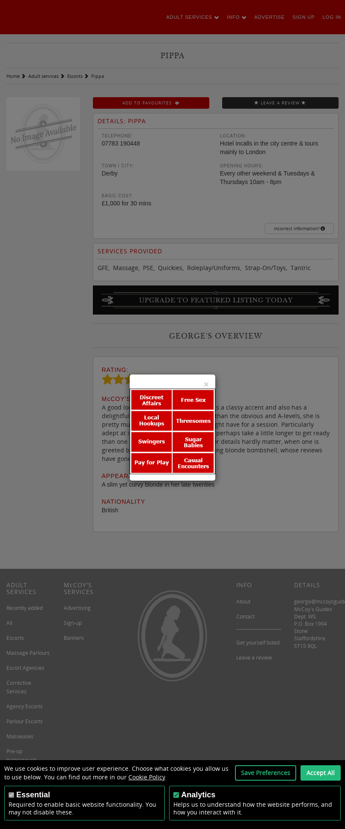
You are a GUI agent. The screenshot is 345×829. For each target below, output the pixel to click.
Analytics (198, 794)
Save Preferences (265, 773)
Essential (33, 794)
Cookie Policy (146, 777)
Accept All (320, 773)
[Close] (206, 384)
